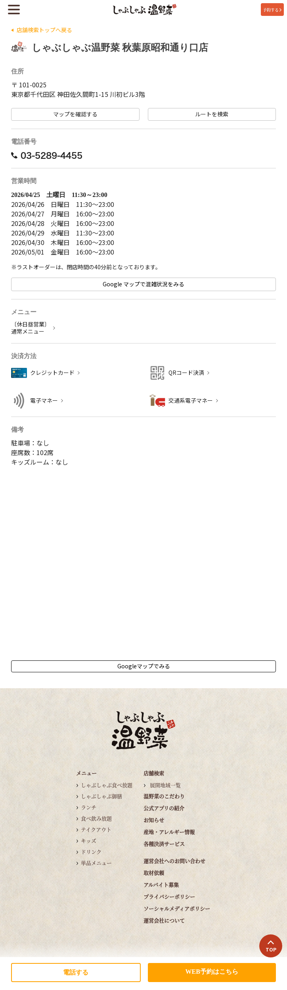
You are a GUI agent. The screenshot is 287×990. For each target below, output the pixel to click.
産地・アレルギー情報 (169, 832)
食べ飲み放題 (96, 818)
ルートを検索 (211, 114)
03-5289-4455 (46, 155)
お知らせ (154, 820)
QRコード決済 (186, 372)
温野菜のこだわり (164, 796)
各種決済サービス (164, 843)
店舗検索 (154, 773)
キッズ (88, 840)
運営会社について (164, 920)
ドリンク (91, 851)
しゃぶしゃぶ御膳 (101, 796)
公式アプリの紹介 (164, 808)
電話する (75, 972)
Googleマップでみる (143, 666)
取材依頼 (154, 872)
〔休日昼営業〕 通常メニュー (30, 328)
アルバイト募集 (161, 884)
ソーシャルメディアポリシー (177, 908)
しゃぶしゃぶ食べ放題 (106, 785)
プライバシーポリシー (169, 896)
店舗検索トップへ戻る (44, 30)
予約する (272, 10)
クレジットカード (52, 372)
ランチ (88, 807)
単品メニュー (96, 862)
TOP (271, 946)
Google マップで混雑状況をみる (143, 284)
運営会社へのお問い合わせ (174, 861)
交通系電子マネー (190, 400)
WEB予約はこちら (212, 971)
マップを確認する (75, 114)
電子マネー (44, 400)
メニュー (86, 773)
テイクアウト (96, 829)
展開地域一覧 (165, 785)
